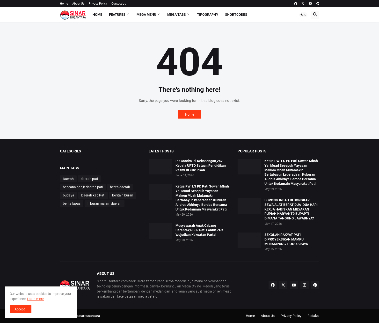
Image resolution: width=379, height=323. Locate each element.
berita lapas (71, 203)
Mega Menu (146, 14)
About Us (78, 3)
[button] (303, 14)
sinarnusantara (88, 316)
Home (64, 3)
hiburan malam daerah (104, 203)
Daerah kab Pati (93, 195)
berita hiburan (122, 195)
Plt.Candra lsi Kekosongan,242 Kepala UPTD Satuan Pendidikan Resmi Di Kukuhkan (200, 165)
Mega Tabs (176, 14)
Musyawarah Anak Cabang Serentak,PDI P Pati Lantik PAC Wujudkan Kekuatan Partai (199, 230)
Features (117, 14)
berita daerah (120, 187)
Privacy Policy (98, 3)
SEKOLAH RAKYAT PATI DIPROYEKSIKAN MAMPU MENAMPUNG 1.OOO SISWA (286, 239)
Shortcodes (236, 14)
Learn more (35, 299)
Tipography (207, 14)
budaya (68, 195)
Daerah (68, 179)
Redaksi (313, 316)
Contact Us (118, 3)
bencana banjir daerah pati (83, 187)
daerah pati (89, 179)
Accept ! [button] (21, 309)
